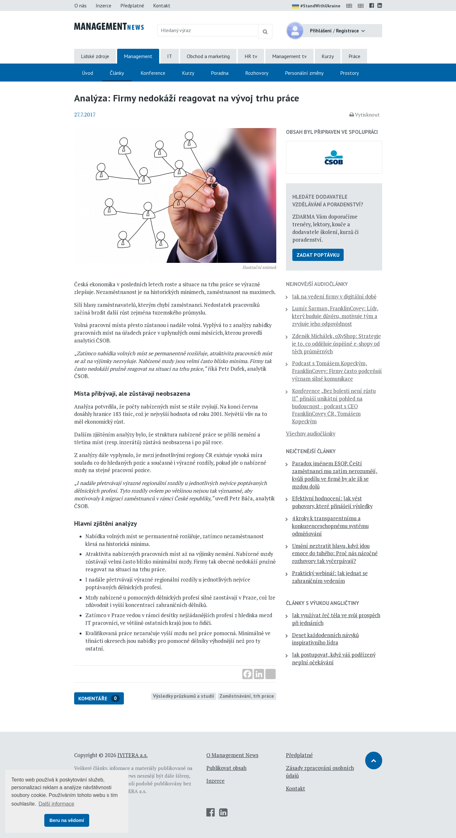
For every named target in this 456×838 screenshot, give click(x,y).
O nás (80, 5)
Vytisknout (364, 114)
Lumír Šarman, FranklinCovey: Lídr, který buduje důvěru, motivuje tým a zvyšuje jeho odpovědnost (335, 316)
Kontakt (161, 5)
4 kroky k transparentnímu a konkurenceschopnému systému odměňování (330, 526)
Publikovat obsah (226, 768)
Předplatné (132, 5)
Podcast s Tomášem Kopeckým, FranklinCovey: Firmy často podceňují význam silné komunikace (337, 371)
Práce (354, 56)
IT (169, 56)
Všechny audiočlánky (310, 433)
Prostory (349, 73)
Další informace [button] (56, 804)
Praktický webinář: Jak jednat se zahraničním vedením (330, 577)
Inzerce (103, 5)
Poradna (219, 73)
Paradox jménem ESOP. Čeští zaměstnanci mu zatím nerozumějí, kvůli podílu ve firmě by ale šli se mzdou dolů (334, 475)
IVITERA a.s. (132, 755)
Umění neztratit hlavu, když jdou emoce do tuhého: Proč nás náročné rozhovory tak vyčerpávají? (335, 553)
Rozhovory (256, 73)
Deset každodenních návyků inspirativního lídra (325, 639)
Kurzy (328, 56)
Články (117, 73)
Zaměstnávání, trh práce (246, 696)
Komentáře (99, 698)
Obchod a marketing (208, 56)
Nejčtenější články (311, 451)
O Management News (232, 755)
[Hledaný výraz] (207, 30)
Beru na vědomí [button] (66, 820)
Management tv (289, 56)
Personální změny (304, 73)
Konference (153, 73)
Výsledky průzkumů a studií (183, 696)
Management (138, 56)
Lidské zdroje (95, 56)
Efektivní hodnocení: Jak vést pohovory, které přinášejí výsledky (332, 502)
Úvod (87, 73)
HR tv (251, 56)
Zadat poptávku (318, 255)
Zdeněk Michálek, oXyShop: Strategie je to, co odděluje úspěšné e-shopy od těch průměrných (336, 344)
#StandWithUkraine (316, 6)
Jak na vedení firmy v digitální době (334, 296)
